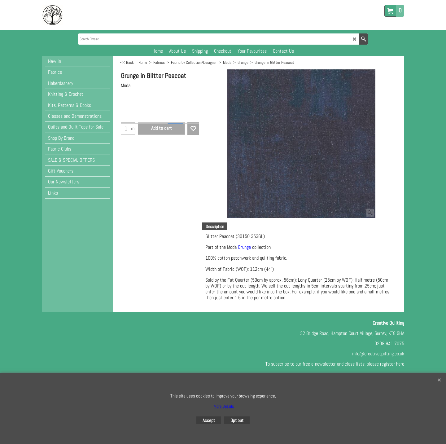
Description (215, 226)
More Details (224, 406)
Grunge (244, 247)
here (400, 364)
